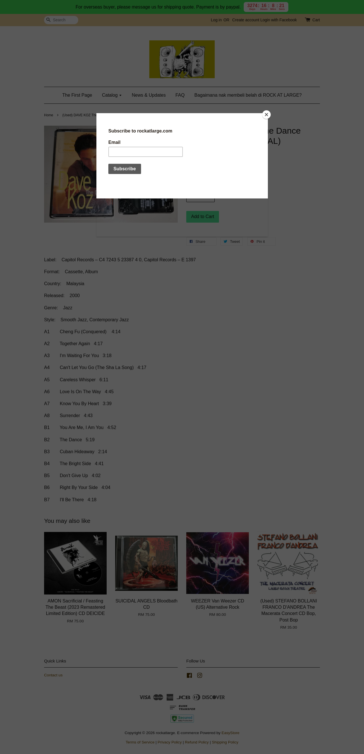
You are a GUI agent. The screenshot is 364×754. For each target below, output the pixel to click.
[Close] (266, 114)
